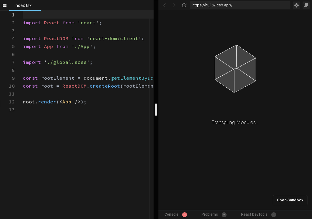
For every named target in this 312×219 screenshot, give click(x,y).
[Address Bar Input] (240, 5)
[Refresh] (184, 5)
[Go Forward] (174, 5)
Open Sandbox (290, 200)
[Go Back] (164, 5)
